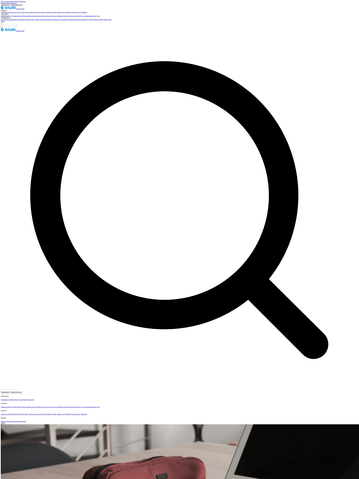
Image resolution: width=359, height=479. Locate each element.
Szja (82, 16)
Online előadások (47, 12)
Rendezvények (14, 400)
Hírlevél (14, 3)
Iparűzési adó (30, 16)
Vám (98, 16)
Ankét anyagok (5, 12)
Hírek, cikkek (29, 12)
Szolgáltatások (5, 400)
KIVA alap (53, 16)
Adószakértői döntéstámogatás (69, 19)
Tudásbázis (83, 12)
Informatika (9, 1)
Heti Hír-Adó (20, 12)
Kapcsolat (8, 3)
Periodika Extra (75, 12)
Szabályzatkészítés (93, 19)
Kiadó (15, 1)
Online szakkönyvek (58, 12)
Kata (35, 16)
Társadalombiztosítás (90, 16)
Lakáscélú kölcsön (62, 16)
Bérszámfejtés (47, 19)
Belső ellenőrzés (83, 19)
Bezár (3, 423)
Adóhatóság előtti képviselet (25, 19)
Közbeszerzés (37, 12)
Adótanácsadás (5, 16)
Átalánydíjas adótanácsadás (9, 19)
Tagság (3, 21)
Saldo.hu (3, 1)
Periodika (67, 12)
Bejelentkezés (5, 5)
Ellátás (24, 16)
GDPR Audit (38, 19)
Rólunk (3, 3)
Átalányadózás (17, 16)
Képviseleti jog (42, 16)
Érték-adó (13, 12)
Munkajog (71, 16)
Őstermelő (78, 16)
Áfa (11, 16)
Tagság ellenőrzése (16, 5)
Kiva (48, 16)
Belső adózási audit (105, 19)
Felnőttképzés (22, 1)
